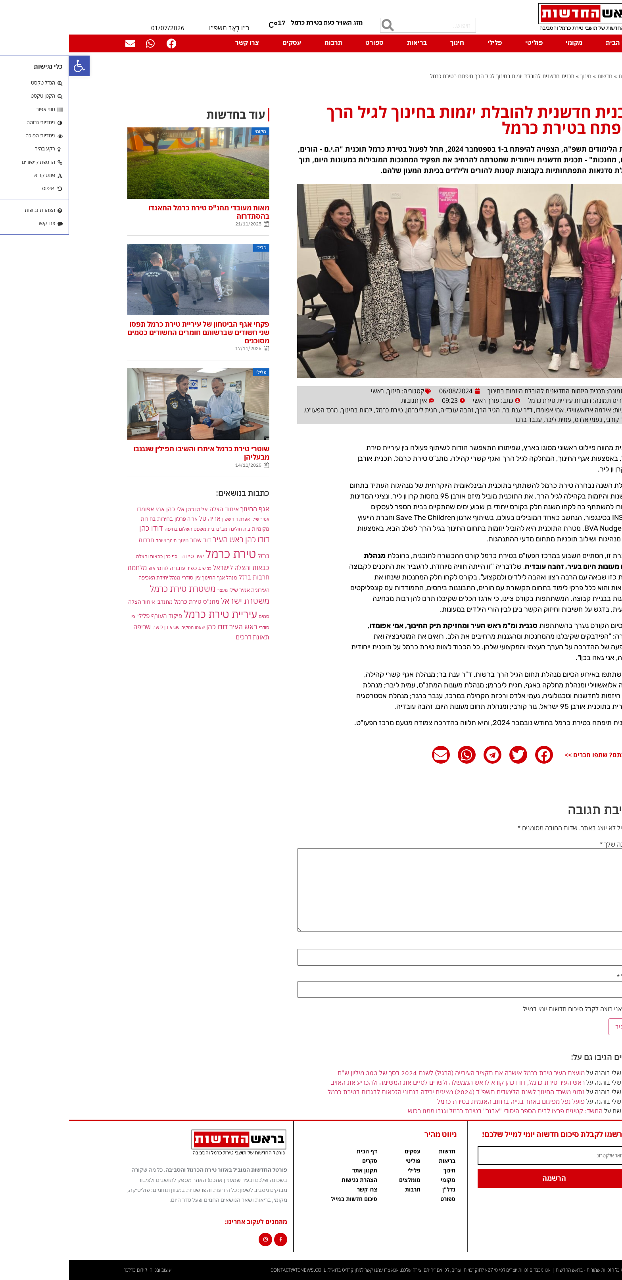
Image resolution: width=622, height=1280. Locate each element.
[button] (475, 755)
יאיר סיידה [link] (123, 556)
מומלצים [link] (340, 1180)
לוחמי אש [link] (89, 568)
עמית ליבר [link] (489, 419)
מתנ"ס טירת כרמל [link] (127, 601)
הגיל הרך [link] (419, 410)
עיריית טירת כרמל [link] (151, 614)
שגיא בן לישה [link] (97, 627)
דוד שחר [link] (131, 540)
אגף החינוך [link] (185, 508)
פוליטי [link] (465, 42)
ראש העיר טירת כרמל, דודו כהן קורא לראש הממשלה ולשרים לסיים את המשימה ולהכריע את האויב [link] (389, 1082)
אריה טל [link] (141, 518)
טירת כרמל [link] (320, 410)
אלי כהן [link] (106, 509)
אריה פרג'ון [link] (117, 518)
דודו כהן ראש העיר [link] (172, 539)
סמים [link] (195, 616)
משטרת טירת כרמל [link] (114, 588)
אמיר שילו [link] (191, 519)
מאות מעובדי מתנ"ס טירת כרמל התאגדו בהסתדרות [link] (139, 212)
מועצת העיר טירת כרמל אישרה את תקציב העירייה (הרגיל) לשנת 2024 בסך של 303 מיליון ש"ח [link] (392, 1073)
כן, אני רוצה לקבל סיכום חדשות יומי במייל (511, 1009)
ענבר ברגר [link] (459, 419)
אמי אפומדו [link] (480, 410)
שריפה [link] (73, 626)
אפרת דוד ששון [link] (167, 519)
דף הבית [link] (548, 42)
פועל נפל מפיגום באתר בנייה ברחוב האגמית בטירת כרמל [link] (442, 1101)
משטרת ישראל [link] (176, 600)
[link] (10, 66)
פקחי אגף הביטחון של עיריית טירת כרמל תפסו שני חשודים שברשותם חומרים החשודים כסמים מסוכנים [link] (129, 332)
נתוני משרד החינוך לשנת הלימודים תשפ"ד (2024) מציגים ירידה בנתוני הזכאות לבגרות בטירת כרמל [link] (387, 1092)
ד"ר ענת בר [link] (448, 410)
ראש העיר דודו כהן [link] (162, 626)
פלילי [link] (426, 42)
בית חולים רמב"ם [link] (164, 528)
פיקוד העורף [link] (97, 616)
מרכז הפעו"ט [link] (252, 410)
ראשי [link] (308, 391)
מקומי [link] (505, 42)
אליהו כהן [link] (128, 509)
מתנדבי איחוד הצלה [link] (81, 601)
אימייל (558, 977)
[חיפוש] (318, 25)
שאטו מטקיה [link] (124, 627)
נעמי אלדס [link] (519, 419)
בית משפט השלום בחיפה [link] (121, 528)
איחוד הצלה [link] (155, 509)
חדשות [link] (535, 76)
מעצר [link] (153, 590)
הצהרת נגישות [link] (290, 1180)
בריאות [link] (348, 42)
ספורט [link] (305, 42)
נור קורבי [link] (547, 419)
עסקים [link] (222, 42)
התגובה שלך (549, 844)
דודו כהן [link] (82, 528)
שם (561, 945)
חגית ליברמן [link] (352, 410)
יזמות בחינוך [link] (287, 410)
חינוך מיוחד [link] (97, 540)
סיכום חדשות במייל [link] (285, 1199)
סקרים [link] (300, 1161)
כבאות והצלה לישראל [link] (172, 567)
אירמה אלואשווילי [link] (520, 410)
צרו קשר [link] (178, 42)
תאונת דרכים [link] (183, 637)
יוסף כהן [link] (103, 556)
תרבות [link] (264, 42)
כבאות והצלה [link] (80, 556)
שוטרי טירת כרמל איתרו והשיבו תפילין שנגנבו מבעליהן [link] (132, 453)
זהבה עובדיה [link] (387, 410)
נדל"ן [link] (379, 1189)
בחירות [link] (96, 518)
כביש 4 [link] (135, 568)
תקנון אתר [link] (295, 1170)
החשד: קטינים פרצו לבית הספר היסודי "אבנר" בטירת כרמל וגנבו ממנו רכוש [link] (436, 1111)
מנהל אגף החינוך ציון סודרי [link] (140, 577)
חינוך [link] (388, 42)
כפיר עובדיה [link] (114, 568)
